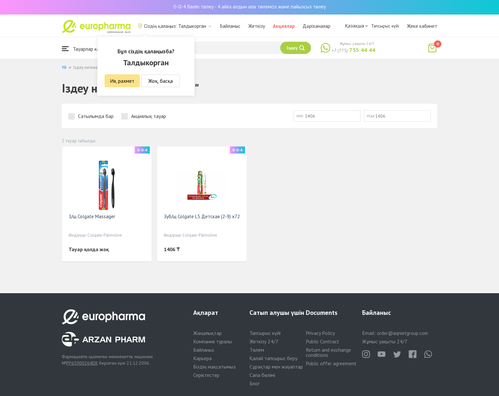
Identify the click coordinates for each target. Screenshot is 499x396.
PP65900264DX (82, 363)
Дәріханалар (316, 26)
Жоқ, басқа (160, 81)
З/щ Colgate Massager (92, 216)
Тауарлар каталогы (88, 48)
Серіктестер (206, 375)
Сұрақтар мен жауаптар (276, 366)
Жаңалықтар (207, 333)
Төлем (257, 350)
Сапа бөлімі (262, 375)
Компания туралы (212, 341)
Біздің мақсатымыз (214, 366)
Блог (255, 383)
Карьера (202, 358)
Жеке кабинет (422, 26)
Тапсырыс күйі (385, 26)
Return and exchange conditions (328, 352)
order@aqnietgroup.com (402, 333)
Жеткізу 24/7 (264, 341)
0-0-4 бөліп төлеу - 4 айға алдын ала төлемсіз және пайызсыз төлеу (249, 6)
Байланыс (230, 26)
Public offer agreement (331, 363)
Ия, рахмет (122, 81)
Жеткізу (256, 26)
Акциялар (284, 26)
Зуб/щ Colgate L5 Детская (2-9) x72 (202, 216)
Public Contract (322, 341)
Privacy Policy (320, 333)
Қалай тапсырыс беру (273, 358)
